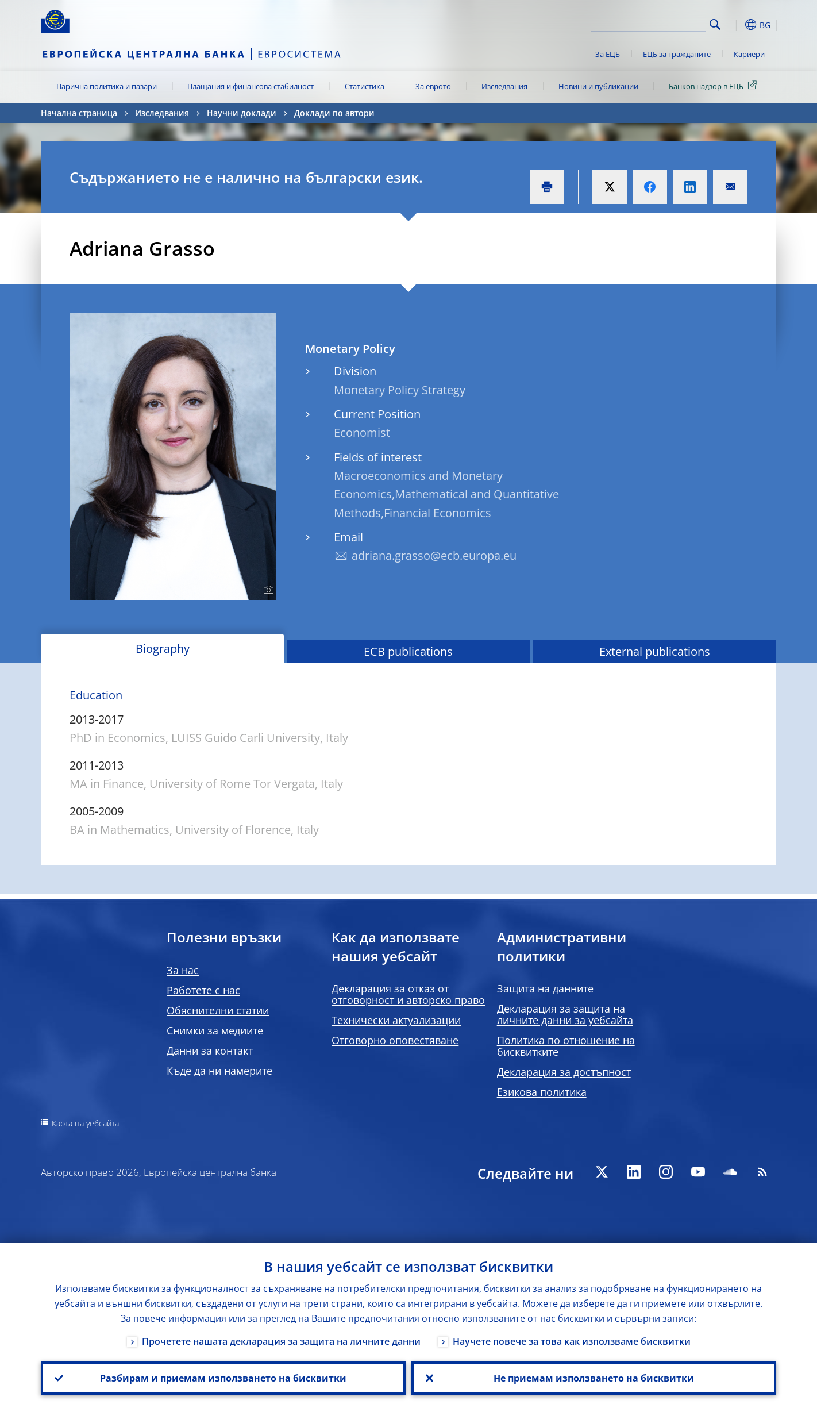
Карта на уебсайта (85, 1123)
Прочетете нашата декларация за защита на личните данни (281, 1341)
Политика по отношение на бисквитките (566, 1046)
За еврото (433, 86)
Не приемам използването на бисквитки (594, 1378)
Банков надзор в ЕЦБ (715, 85)
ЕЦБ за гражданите (677, 54)
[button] (736, 24)
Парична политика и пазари (106, 86)
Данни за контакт (210, 1050)
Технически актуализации (396, 1020)
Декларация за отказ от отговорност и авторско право (408, 994)
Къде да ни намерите (219, 1071)
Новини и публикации (598, 86)
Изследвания (504, 86)
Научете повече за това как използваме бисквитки (572, 1341)
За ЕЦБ (607, 54)
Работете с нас (203, 990)
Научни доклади (241, 112)
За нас (183, 970)
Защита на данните (545, 988)
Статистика (364, 86)
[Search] (648, 23)
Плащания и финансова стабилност (250, 86)
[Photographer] (266, 590)
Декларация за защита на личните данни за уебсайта (565, 1014)
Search (715, 24)
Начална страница (79, 112)
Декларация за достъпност (564, 1072)
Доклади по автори (334, 112)
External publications (654, 651)
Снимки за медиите (215, 1030)
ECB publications (408, 651)
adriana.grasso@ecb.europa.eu (434, 555)
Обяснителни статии (218, 1010)
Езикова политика (542, 1092)
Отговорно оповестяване (395, 1040)
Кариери (749, 54)
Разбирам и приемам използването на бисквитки (223, 1378)
